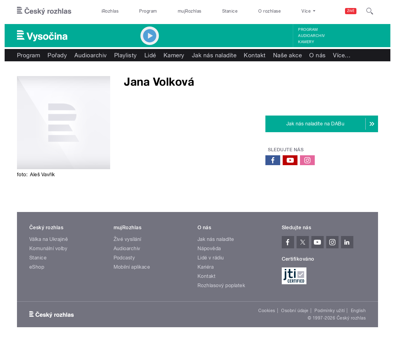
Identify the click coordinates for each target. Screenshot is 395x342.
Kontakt (254, 55)
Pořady (57, 55)
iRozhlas (110, 11)
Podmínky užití (329, 310)
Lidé (150, 55)
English (358, 310)
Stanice (230, 11)
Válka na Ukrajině (48, 239)
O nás (317, 55)
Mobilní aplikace (132, 267)
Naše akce (287, 55)
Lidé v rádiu (211, 258)
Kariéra (206, 267)
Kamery (306, 42)
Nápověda (209, 248)
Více (342, 55)
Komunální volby (48, 248)
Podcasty (124, 258)
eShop (36, 267)
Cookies (266, 310)
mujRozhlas (190, 11)
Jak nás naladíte (214, 55)
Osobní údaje (295, 310)
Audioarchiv (311, 36)
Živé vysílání (127, 239)
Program (148, 11)
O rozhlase (269, 11)
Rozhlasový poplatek (221, 285)
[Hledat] (369, 11)
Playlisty (125, 55)
